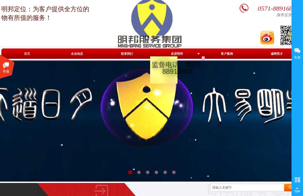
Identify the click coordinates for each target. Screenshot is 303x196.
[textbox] (247, 187)
